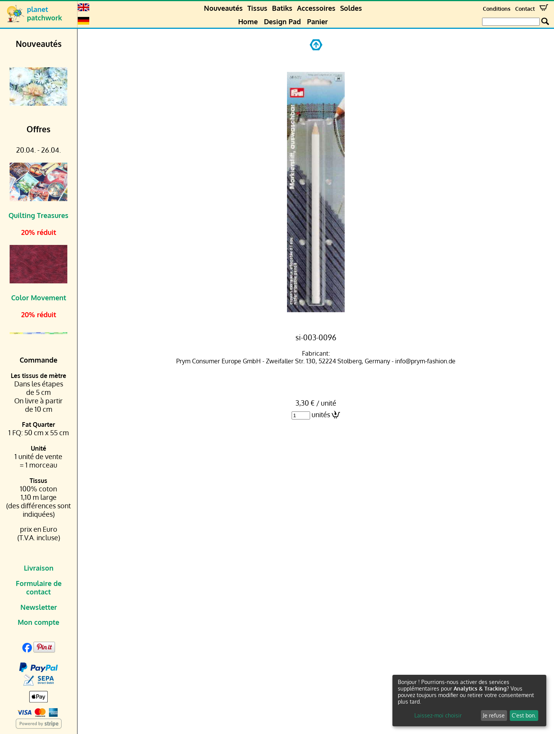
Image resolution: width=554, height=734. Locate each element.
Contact (525, 8)
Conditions (497, 8)
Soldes (351, 8)
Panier (317, 21)
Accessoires (316, 8)
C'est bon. (524, 715)
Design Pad (282, 21)
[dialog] (469, 700)
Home (248, 21)
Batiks (282, 8)
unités (321, 414)
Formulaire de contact (39, 587)
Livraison (38, 568)
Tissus (257, 8)
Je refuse (494, 715)
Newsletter (38, 607)
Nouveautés (223, 8)
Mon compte (38, 622)
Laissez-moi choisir (438, 715)
